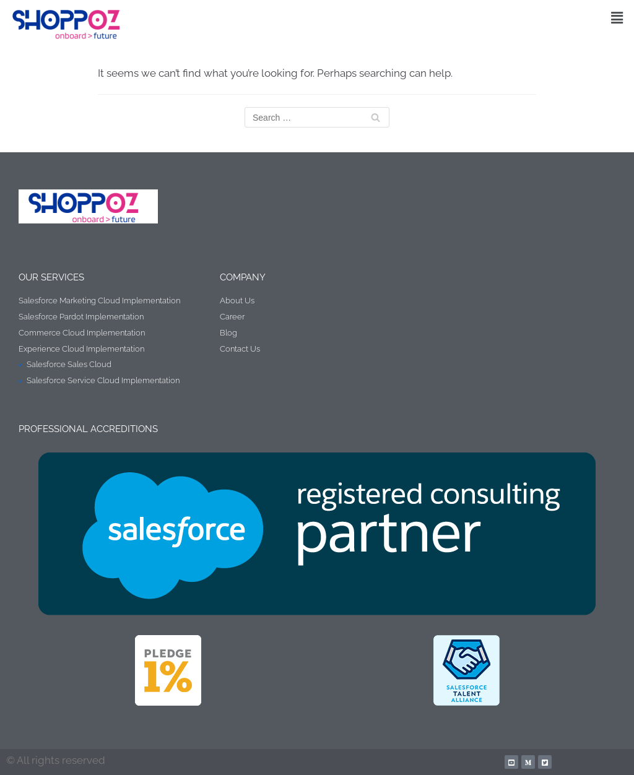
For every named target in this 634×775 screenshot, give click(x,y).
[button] (617, 17)
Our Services (51, 277)
